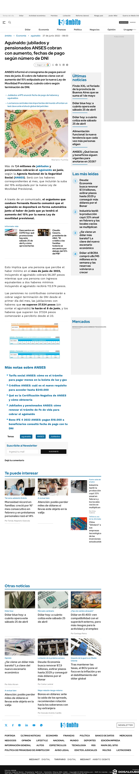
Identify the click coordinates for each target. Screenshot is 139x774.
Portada (10, 735)
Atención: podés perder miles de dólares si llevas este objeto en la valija (53, 507)
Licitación (66, 16)
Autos (40, 745)
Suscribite (54, 451)
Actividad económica (37, 16)
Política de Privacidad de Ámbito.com (27, 750)
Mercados (126, 735)
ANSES (19, 177)
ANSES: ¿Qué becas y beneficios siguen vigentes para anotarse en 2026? (85, 156)
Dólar (21, 16)
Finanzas (61, 29)
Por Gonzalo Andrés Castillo (49, 713)
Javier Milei (112, 16)
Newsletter (132, 29)
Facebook (12, 725)
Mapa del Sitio (109, 745)
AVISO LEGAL (62, 750)
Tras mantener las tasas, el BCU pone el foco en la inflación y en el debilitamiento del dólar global (86, 671)
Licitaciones (123, 750)
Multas (106, 750)
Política (78, 29)
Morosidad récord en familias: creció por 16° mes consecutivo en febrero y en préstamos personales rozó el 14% (20, 509)
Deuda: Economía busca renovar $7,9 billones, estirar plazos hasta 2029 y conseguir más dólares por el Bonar (88, 193)
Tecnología (79, 745)
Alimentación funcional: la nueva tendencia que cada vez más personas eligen (85, 137)
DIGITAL (39, 759)
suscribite (124, 22)
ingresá (133, 22)
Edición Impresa (110, 740)
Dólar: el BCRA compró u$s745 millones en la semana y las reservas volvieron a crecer (89, 262)
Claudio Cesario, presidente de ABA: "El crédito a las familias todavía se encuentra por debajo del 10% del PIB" (59, 242)
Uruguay (128, 29)
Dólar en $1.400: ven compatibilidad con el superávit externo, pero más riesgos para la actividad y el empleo (86, 622)
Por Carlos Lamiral (45, 684)
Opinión (112, 29)
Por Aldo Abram (11, 684)
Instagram (19, 725)
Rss (93, 745)
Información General (18, 745)
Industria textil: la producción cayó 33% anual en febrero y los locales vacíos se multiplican (89, 219)
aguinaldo (35, 36)
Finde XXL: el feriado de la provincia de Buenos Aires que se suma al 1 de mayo (85, 90)
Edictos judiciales (85, 750)
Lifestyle (42, 740)
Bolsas (83, 327)
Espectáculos (57, 745)
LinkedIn (26, 725)
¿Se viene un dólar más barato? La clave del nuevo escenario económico (89, 240)
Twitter (6, 725)
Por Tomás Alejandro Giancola (17, 521)
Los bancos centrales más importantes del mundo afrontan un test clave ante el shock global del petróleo (37, 104)
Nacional (59, 740)
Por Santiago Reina (79, 633)
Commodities (93, 327)
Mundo (74, 740)
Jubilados (55, 436)
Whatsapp (41, 725)
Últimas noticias (31, 735)
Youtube (34, 725)
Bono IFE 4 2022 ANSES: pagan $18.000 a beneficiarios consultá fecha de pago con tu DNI (38, 424)
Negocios (94, 29)
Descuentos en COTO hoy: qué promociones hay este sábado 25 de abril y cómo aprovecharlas (26, 238)
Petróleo (54, 16)
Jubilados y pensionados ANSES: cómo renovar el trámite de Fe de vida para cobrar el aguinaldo (35, 410)
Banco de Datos (104, 735)
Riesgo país (98, 16)
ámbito (8, 36)
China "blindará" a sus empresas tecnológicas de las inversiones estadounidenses (97, 532)
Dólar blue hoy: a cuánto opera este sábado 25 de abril (84, 106)
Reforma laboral (82, 16)
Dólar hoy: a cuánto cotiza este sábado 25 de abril (84, 120)
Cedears (102, 327)
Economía (44, 29)
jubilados (42, 166)
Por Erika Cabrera (92, 512)
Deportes (90, 740)
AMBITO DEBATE (95, 759)
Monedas (76, 327)
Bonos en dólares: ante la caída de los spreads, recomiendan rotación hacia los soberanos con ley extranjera (53, 701)
